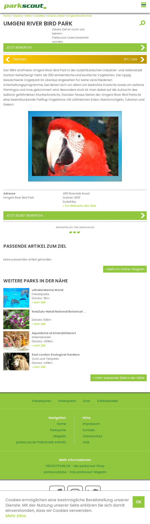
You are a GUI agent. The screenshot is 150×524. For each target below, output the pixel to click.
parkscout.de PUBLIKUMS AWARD (41, 442)
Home (6, 15)
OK (138, 502)
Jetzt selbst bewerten (24, 215)
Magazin (59, 436)
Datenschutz (92, 436)
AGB (86, 442)
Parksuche (58, 430)
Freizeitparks (41, 401)
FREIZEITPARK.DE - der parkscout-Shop (75, 466)
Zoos (86, 401)
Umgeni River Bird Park (79, 15)
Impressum (91, 424)
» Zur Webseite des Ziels (79, 206)
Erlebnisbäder (107, 401)
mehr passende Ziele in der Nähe (120, 378)
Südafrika (39, 15)
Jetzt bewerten (18, 47)
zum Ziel (39, 302)
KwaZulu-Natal (55, 15)
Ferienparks (67, 401)
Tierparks (17, 15)
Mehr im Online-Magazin (126, 269)
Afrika (28, 15)
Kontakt (89, 430)
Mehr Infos (15, 516)
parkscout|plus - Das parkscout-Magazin (75, 472)
